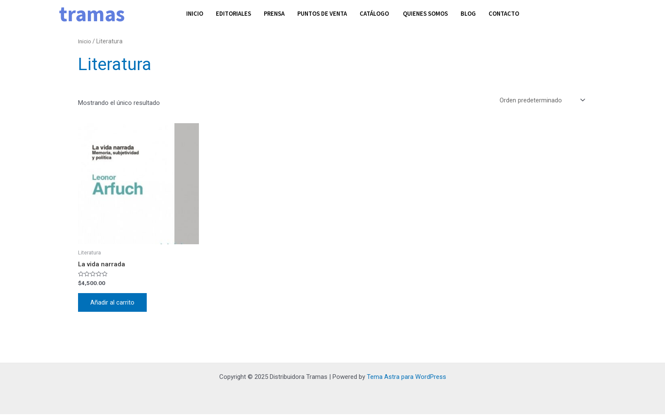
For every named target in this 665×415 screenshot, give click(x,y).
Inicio (195, 13)
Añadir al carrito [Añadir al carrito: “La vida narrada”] (113, 303)
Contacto (510, 13)
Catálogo (380, 13)
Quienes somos (431, 13)
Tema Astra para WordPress (406, 377)
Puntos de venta (326, 13)
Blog (475, 13)
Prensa (276, 13)
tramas (92, 13)
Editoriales (234, 13)
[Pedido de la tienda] (541, 100)
